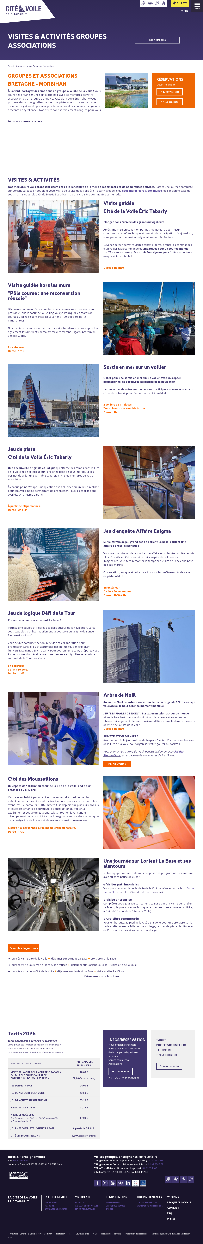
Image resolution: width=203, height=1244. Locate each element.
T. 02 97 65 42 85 (171, 91)
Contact (173, 1207)
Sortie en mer (113, 1202)
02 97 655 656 (20, 1160)
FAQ (169, 1213)
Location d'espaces (147, 1202)
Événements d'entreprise (149, 1205)
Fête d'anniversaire (85, 1209)
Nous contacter (171, 101)
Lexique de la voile (179, 1202)
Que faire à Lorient (18, 1234)
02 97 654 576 (149, 1168)
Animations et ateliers (87, 1205)
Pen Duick (49, 1205)
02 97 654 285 (156, 1160)
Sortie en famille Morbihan (41, 1234)
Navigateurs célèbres (55, 1209)
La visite (79, 1202)
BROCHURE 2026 (157, 40)
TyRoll (109, 1209)
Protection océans (63, 1234)
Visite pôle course (115, 1205)
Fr (182, 11)
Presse (171, 1218)
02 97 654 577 (155, 1164)
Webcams (173, 1197)
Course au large (82, 1234)
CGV (95, 1234)
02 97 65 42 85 (122, 1071)
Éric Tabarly (50, 1202)
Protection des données (111, 1234)
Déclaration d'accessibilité (136, 1234)
